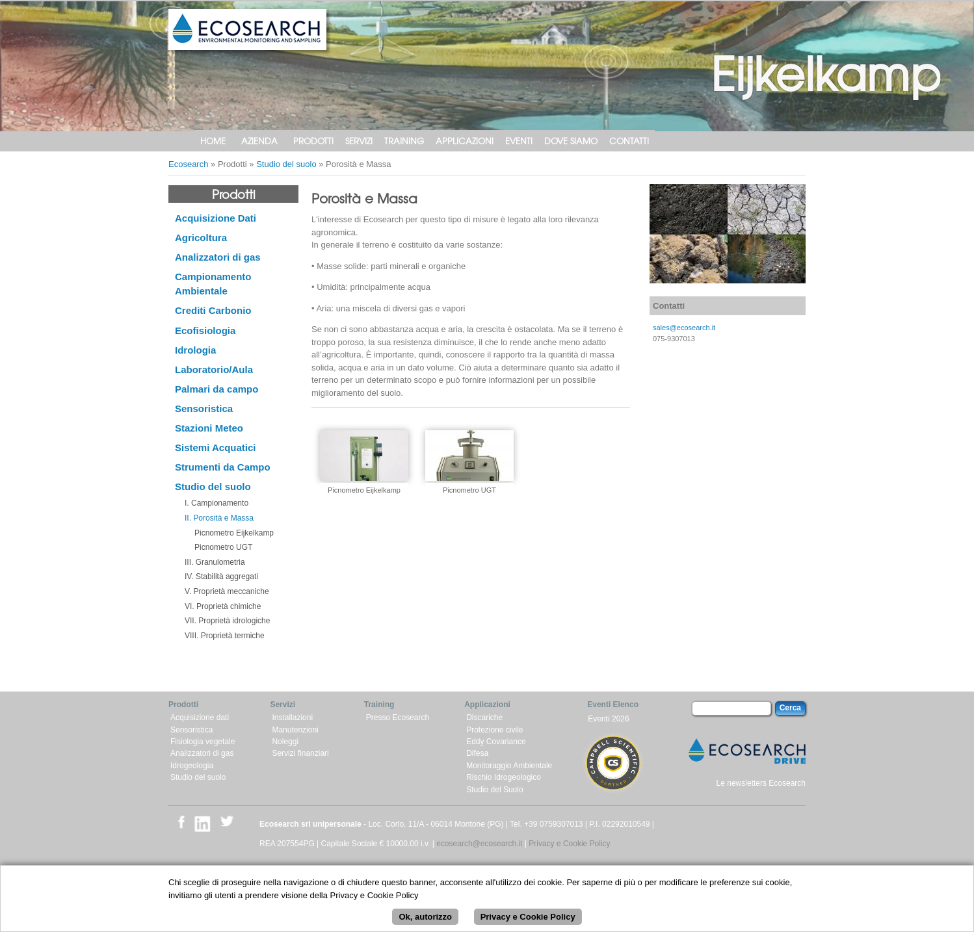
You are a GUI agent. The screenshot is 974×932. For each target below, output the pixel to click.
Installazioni (292, 717)
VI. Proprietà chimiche (223, 606)
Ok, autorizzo (425, 922)
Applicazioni (465, 141)
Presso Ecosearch (397, 717)
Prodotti (313, 141)
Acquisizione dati (199, 717)
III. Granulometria (215, 562)
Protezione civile (494, 729)
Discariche (484, 717)
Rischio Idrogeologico (503, 777)
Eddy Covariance (495, 741)
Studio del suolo (286, 164)
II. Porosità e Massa (219, 518)
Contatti (629, 141)
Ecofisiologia (205, 330)
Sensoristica (204, 408)
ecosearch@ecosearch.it (479, 843)
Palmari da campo (216, 389)
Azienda (259, 141)
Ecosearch (188, 164)
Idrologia (195, 350)
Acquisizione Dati (215, 218)
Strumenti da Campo (222, 466)
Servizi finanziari (300, 753)
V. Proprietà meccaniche (227, 591)
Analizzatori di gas (218, 257)
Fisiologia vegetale (202, 741)
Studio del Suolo (494, 789)
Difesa (477, 753)
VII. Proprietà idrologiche (227, 620)
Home (213, 141)
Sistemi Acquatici (215, 447)
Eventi (519, 141)
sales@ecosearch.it (684, 327)
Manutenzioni (295, 729)
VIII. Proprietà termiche (225, 635)
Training (404, 141)
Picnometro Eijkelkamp (234, 532)
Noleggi (285, 741)
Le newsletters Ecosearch (761, 783)
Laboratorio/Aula (214, 369)
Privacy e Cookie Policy (569, 843)
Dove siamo (571, 141)
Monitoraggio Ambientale (509, 765)
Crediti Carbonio (213, 310)
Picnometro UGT (223, 547)
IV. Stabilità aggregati (221, 576)
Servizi (359, 141)
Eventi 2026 (608, 718)
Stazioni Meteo (209, 428)
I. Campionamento (216, 503)
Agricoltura (201, 237)
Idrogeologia (191, 765)
